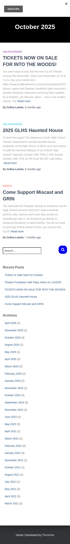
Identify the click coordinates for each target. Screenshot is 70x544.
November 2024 (14, 388)
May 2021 (10, 489)
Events (7, 186)
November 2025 (14, 330)
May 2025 (10, 352)
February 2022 (13, 445)
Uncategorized (12, 51)
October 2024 (13, 395)
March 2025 (11, 366)
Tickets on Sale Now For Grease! (24, 274)
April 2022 (10, 431)
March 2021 (11, 503)
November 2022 (14, 409)
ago (33, 107)
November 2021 (14, 460)
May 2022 (10, 424)
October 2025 (13, 337)
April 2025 (10, 359)
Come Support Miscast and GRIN (24, 303)
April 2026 (10, 323)
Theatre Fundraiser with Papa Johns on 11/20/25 (33, 282)
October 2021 (13, 467)
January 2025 (13, 380)
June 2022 (11, 416)
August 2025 (12, 344)
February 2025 (13, 373)
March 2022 (11, 438)
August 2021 (12, 474)
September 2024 (14, 402)
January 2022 (13, 452)
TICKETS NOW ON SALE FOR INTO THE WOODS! (35, 289)
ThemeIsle (48, 535)
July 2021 (10, 481)
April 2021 (10, 496)
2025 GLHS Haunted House (33, 130)
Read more (24, 101)
